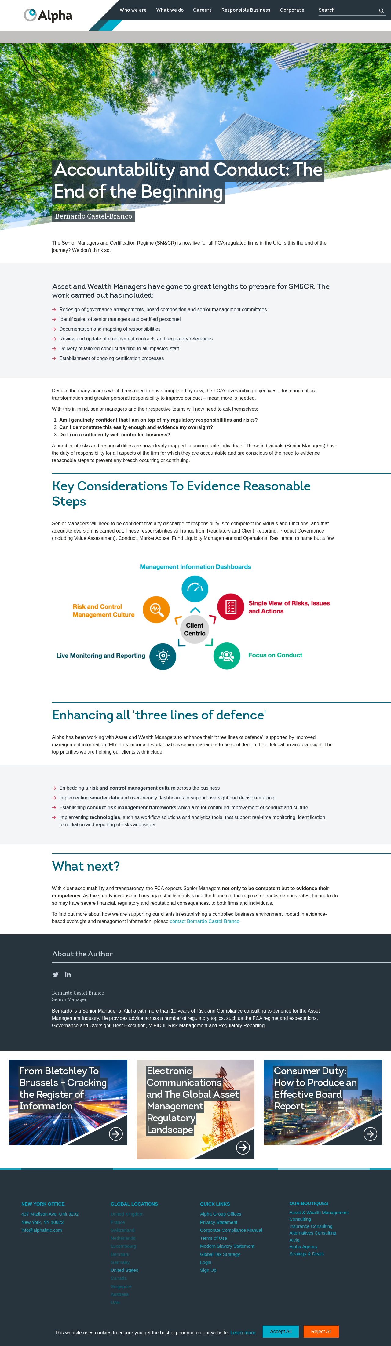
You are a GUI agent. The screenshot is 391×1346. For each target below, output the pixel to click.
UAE (115, 1302)
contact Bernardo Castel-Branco (204, 921)
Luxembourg (123, 1246)
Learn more (242, 1332)
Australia (120, 1294)
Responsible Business (245, 10)
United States (124, 1270)
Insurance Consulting (311, 1226)
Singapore (121, 1286)
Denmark (120, 1254)
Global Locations (134, 1203)
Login (205, 1262)
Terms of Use (213, 1238)
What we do (170, 10)
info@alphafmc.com (41, 1230)
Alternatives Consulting (313, 1232)
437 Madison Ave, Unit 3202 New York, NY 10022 (50, 1217)
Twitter (55, 974)
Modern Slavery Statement (227, 1246)
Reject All (321, 1331)
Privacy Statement (218, 1222)
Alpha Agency (304, 1246)
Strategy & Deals (307, 1253)
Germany (120, 1262)
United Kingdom (127, 1214)
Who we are (133, 10)
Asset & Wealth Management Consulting (319, 1216)
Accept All (280, 1331)
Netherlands (123, 1238)
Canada (119, 1278)
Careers (202, 10)
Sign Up (208, 1270)
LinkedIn (68, 974)
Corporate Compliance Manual (231, 1230)
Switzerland (123, 1230)
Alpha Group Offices (220, 1214)
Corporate (292, 10)
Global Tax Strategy (220, 1254)
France (118, 1222)
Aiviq (295, 1239)
